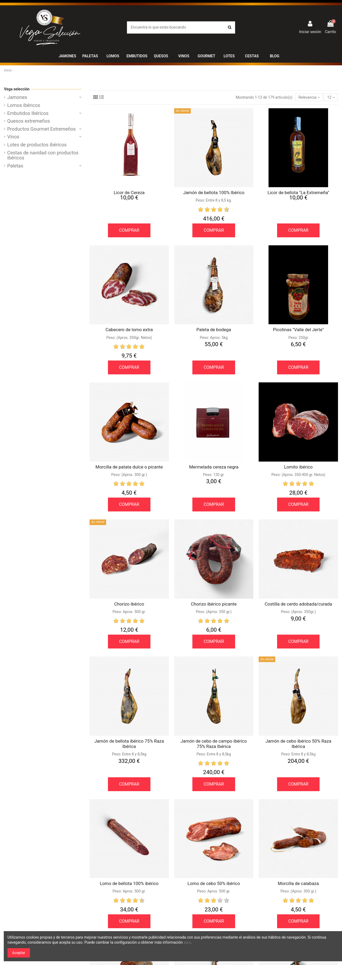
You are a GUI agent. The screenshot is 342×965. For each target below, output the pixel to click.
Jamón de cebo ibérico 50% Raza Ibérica (298, 743)
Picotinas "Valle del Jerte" (298, 329)
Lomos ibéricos (23, 105)
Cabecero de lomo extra (129, 329)
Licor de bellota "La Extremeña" (298, 192)
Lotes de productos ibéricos (37, 144)
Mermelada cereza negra (214, 467)
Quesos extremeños (28, 121)
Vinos (13, 136)
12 (331, 97)
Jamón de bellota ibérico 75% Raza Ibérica (129, 743)
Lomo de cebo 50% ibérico (214, 883)
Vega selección (16, 89)
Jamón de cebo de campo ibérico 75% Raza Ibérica (214, 743)
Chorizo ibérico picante (213, 604)
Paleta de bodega (213, 329)
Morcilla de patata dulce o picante (129, 467)
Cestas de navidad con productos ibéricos (43, 155)
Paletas (15, 166)
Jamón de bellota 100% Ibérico (213, 192)
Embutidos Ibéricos (28, 113)
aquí (187, 942)
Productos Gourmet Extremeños (41, 129)
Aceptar (18, 953)
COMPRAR (129, 230)
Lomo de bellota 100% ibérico (129, 883)
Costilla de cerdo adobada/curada (298, 604)
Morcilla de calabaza (298, 883)
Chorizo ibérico (129, 604)
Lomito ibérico (298, 467)
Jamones (17, 97)
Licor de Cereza (129, 192)
